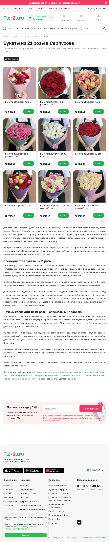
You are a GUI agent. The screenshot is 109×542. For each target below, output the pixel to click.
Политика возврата (57, 485)
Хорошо (25, 535)
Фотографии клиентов (30, 505)
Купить (28, 111)
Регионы (52, 523)
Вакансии (8, 497)
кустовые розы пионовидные (43, 375)
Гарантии (8, 489)
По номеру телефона (58, 515)
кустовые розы (38, 378)
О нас (29, 8)
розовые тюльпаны (79, 371)
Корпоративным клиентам (33, 509)
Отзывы (41, 8)
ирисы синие (17, 378)
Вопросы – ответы (28, 501)
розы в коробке (60, 371)
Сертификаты (10, 501)
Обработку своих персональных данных (60, 418)
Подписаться (90, 408)
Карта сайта (54, 519)
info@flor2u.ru (94, 469)
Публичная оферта (57, 489)
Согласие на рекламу (58, 493)
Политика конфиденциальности (93, 537)
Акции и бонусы (27, 489)
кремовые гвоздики (70, 375)
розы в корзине (43, 371)
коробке (71, 378)
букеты (54, 378)
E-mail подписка (56, 511)
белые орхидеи (97, 371)
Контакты (8, 505)
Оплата (7, 8)
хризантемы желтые (94, 375)
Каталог (24, 485)
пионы (6, 378)
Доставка (18, 8)
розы (27, 378)
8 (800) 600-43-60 (97, 8)
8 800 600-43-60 (89, 485)
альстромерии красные (15, 375)
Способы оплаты (28, 493)
